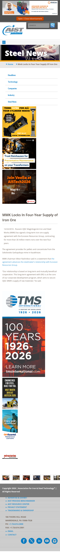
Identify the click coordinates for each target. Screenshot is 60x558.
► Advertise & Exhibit (16, 497)
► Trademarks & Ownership (19, 510)
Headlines (12, 75)
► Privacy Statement (16, 507)
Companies (12, 88)
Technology (13, 82)
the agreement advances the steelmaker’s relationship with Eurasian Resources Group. (30, 261)
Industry (11, 95)
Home (10, 64)
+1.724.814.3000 (16, 524)
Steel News (12, 101)
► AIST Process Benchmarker (20, 501)
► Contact (10, 534)
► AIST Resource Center (17, 504)
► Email (9, 531)
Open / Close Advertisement (30, 18)
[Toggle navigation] (4, 42)
